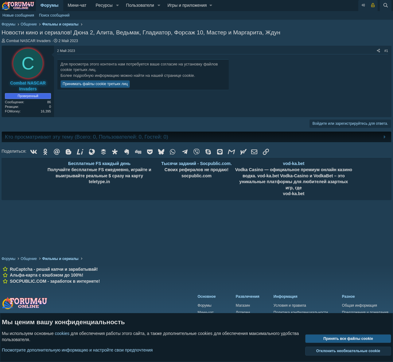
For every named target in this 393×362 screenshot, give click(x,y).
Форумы (50, 5)
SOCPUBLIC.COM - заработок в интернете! (55, 281)
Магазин (243, 305)
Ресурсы (103, 5)
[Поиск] (385, 5)
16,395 (46, 111)
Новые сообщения (18, 15)
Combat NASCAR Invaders (28, 41)
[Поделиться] (378, 51)
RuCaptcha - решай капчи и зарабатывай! (54, 269)
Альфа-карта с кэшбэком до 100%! (46, 275)
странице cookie (179, 75)
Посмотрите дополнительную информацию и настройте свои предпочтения (77, 349)
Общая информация (359, 305)
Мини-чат (77, 5)
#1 (386, 51)
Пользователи (140, 5)
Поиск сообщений (54, 15)
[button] (117, 5)
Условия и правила (290, 305)
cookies (62, 333)
